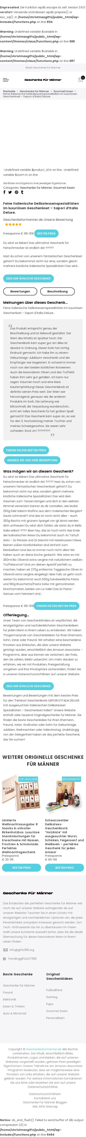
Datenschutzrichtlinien (45, 1094)
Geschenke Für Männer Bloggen (45, 1102)
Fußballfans (54, 990)
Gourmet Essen (63, 91)
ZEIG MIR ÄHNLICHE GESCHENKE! (28, 278)
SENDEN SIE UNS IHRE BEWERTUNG (32, 460)
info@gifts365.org (22, 950)
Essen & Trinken (14, 1006)
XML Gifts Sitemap (45, 1107)
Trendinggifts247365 (20, 958)
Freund (8, 992)
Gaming (51, 997)
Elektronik (9, 999)
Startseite (9, 91)
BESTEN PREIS (46, 233)
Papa (49, 1004)
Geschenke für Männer (34, 91)
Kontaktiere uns (45, 1098)
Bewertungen (20, 291)
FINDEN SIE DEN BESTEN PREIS (26, 450)
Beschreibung (57, 291)
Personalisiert (55, 1018)
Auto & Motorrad (14, 1013)
